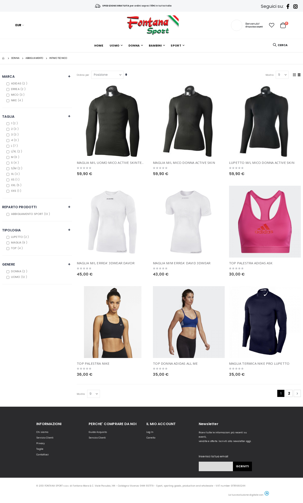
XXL (17, 185)
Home (3, 58)
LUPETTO (20, 237)
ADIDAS (19, 83)
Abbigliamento (34, 58)
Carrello (151, 437)
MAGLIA (19, 242)
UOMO (19, 277)
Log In (149, 432)
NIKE (17, 100)
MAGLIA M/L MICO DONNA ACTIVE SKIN (184, 162)
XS (16, 179)
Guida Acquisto (98, 432)
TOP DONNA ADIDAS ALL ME (175, 363)
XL (16, 174)
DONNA (15, 58)
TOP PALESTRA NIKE (93, 363)
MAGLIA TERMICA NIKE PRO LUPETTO (259, 363)
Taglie (39, 449)
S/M (17, 168)
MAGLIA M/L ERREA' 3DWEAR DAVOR (106, 263)
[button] (271, 25)
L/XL (17, 151)
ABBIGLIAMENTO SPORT (31, 214)
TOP (17, 248)
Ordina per (83, 75)
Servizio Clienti (44, 437)
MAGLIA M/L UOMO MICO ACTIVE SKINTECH (111, 162)
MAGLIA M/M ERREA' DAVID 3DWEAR (181, 263)
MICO (18, 95)
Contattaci (42, 454)
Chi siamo (42, 432)
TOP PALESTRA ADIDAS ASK (251, 263)
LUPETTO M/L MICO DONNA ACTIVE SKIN (261, 162)
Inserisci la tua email (213, 456)
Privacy (40, 443)
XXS (16, 191)
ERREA (19, 89)
